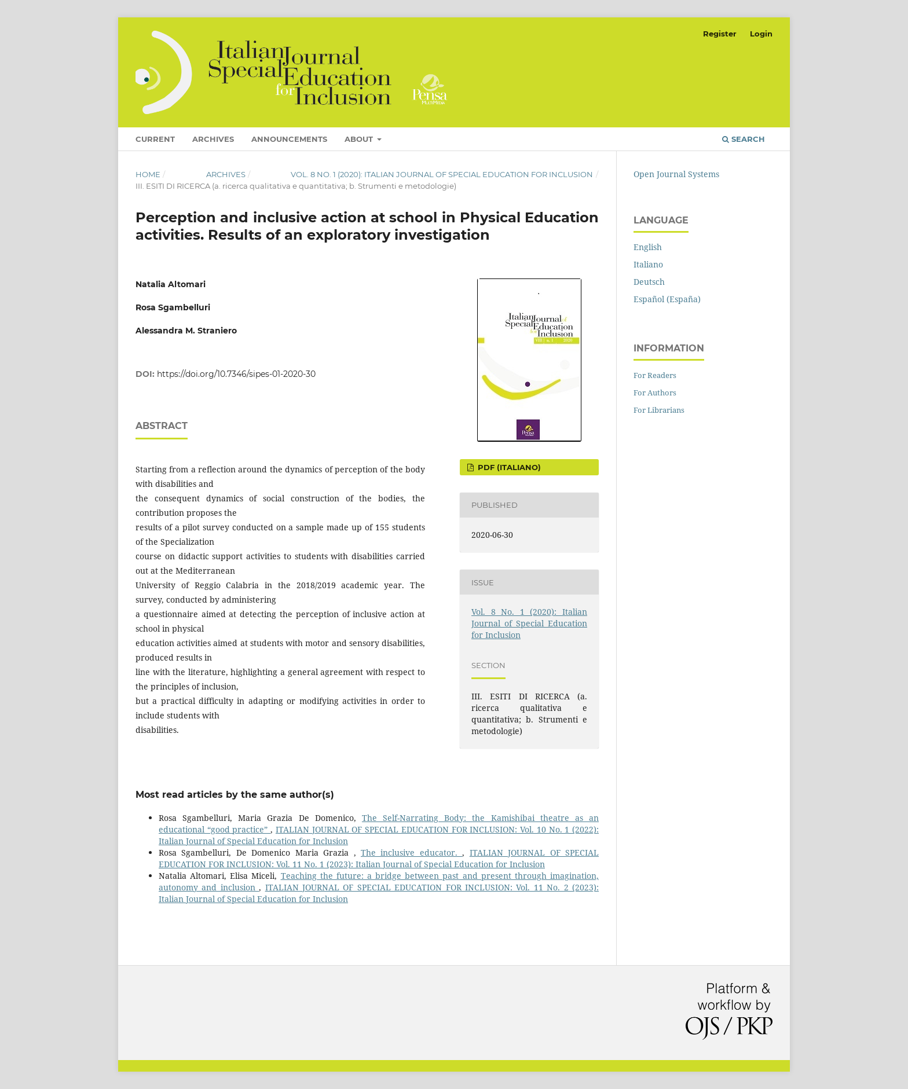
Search (743, 139)
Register (720, 33)
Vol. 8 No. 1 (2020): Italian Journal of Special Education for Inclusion (442, 174)
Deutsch (649, 281)
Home (148, 174)
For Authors (655, 392)
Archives (213, 139)
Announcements (289, 139)
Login (761, 33)
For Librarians (659, 410)
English (648, 246)
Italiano (648, 264)
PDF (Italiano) (508, 467)
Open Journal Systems (676, 173)
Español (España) (667, 299)
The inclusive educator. (411, 852)
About (360, 139)
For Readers (655, 375)
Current (155, 139)
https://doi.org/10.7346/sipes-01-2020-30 (236, 374)
